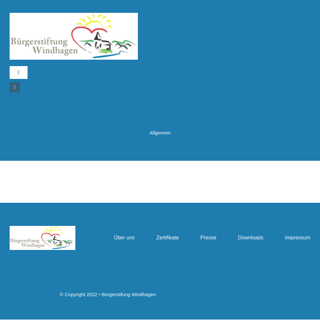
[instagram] (15, 87)
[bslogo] (74, 15)
